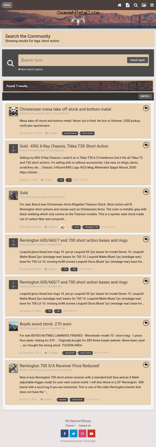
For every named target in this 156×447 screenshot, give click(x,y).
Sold (24, 192)
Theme (70, 425)
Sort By (145, 96)
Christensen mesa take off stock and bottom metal (65, 109)
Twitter (73, 433)
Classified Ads (61, 113)
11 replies (51, 352)
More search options (30, 69)
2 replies (51, 133)
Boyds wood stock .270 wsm (45, 324)
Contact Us (85, 425)
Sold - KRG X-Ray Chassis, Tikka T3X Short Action (64, 146)
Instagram (82, 433)
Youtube (91, 433)
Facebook (64, 433)
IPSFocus (86, 421)
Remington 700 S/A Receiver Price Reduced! (59, 365)
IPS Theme (71, 421)
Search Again (137, 60)
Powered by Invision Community (78, 441)
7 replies (50, 227)
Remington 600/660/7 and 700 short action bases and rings (74, 240)
